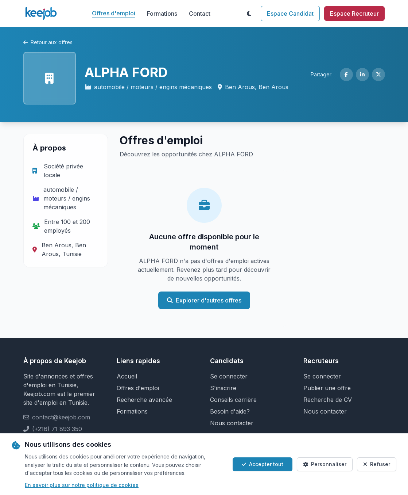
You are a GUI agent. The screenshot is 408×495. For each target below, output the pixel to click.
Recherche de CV (327, 399)
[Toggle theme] (249, 13)
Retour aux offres (48, 42)
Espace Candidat (290, 13)
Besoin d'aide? (230, 411)
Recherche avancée (144, 399)
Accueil (127, 376)
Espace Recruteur (354, 13)
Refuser (376, 464)
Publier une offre (327, 388)
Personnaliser (324, 464)
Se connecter (229, 376)
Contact (199, 13)
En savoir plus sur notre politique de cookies (82, 485)
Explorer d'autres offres (204, 300)
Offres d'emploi (113, 13)
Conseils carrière (233, 399)
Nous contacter (231, 423)
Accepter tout (262, 464)
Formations (162, 13)
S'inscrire (223, 388)
